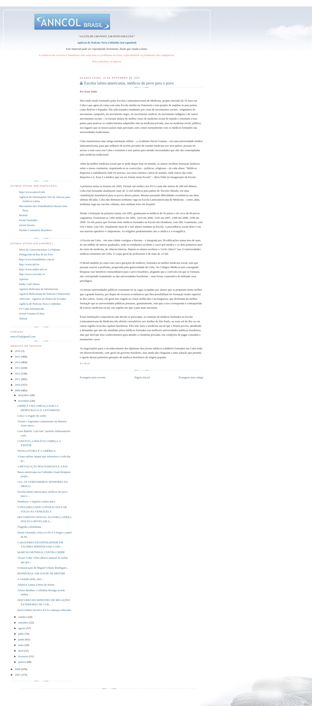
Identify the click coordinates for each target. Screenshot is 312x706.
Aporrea (23, 279)
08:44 (87, 363)
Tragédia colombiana (29, 526)
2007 (18, 674)
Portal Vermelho (28, 220)
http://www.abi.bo (29, 264)
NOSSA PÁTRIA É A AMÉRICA (36, 450)
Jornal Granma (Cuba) (31, 313)
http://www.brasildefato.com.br (36, 259)
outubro (23, 617)
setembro (23, 622)
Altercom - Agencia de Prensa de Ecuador (42, 298)
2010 (18, 384)
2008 (18, 669)
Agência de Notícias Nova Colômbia (39, 303)
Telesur (23, 318)
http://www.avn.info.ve (32, 274)
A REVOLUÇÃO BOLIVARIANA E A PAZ (42, 466)
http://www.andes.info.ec (33, 269)
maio (21, 645)
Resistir (23, 215)
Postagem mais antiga (191, 377)
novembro (24, 400)
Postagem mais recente (93, 377)
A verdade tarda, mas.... (30, 579)
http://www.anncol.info (32, 192)
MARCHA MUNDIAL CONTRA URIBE (41, 552)
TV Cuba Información (31, 308)
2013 (18, 367)
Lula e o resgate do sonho (31, 415)
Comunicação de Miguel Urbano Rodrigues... (42, 567)
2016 (18, 351)
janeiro (22, 662)
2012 (18, 373)
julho (21, 633)
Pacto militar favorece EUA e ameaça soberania (44, 610)
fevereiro (23, 656)
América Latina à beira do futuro (35, 584)
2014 (18, 362)
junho (21, 639)
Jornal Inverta (27, 225)
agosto (22, 628)
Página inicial (142, 377)
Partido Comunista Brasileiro (35, 230)
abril (21, 650)
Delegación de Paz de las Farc (36, 254)
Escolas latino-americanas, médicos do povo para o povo (129, 83)
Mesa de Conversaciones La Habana (39, 249)
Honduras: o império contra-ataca (36, 501)
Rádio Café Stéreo (29, 284)
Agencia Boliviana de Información (38, 289)
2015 (18, 356)
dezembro (24, 395)
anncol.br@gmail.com (23, 336)
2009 (18, 390)
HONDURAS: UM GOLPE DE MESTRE (41, 573)
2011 (18, 379)
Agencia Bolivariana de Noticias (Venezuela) (44, 293)
